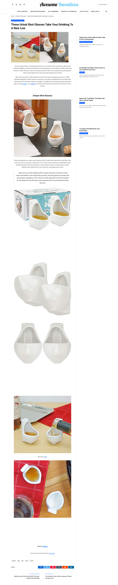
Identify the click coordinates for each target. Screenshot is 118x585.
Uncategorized (83, 133)
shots (26, 560)
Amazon (45, 546)
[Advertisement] (43, 244)
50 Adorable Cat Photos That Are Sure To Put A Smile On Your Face (92, 69)
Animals (82, 72)
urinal (31, 560)
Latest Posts (84, 11)
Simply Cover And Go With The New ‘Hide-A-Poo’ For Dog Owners (92, 38)
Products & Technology (69, 11)
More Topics (95, 11)
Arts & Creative (22, 11)
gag (19, 560)
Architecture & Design (37, 11)
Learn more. (52, 553)
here (45, 457)
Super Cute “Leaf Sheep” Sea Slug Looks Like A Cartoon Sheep (92, 99)
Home (12, 16)
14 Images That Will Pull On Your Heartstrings (89, 129)
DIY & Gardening (53, 11)
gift (22, 560)
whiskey (33, 84)
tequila (25, 84)
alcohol (14, 560)
